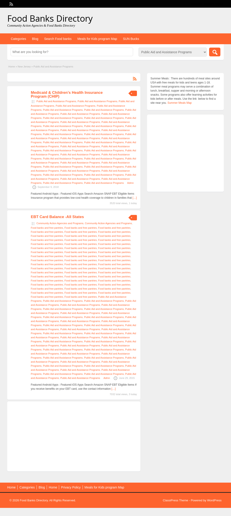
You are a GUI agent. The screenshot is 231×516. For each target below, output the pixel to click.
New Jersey (24, 66)
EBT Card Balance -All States (57, 217)
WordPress (214, 500)
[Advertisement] (74, 436)
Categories (18, 39)
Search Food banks (58, 39)
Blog (35, 39)
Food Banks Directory (50, 18)
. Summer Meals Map (179, 102)
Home (11, 66)
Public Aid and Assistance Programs (56, 101)
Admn (130, 183)
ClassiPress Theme (175, 500)
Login (218, 3)
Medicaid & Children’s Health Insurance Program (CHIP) (67, 94)
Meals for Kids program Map (97, 39)
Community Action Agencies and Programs (60, 223)
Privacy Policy (71, 487)
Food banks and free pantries (47, 227)
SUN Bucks (131, 39)
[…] (135, 197)
